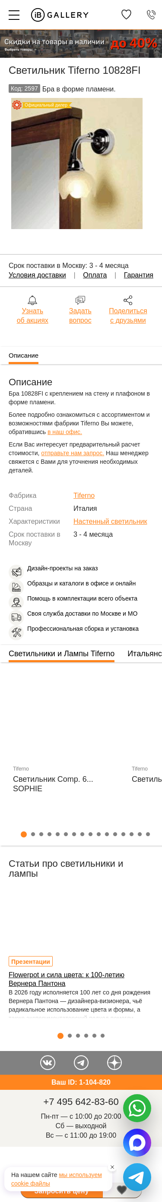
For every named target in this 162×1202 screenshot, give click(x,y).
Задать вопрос (80, 315)
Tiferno (84, 495)
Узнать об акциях (32, 315)
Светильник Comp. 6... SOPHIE (53, 784)
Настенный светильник (110, 521)
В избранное (122, 1190)
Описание (23, 355)
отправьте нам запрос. (72, 453)
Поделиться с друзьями (128, 315)
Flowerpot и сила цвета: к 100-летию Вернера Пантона (66, 979)
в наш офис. (65, 431)
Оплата (95, 275)
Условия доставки (37, 275)
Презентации (30, 961)
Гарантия (138, 275)
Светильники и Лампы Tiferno (61, 653)
